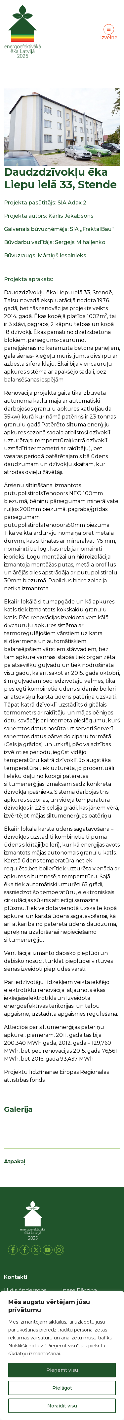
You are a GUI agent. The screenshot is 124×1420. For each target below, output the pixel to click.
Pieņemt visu (62, 1370)
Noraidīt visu (62, 1406)
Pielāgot (62, 1388)
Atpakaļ (14, 1161)
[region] (62, 1355)
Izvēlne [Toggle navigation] (108, 32)
